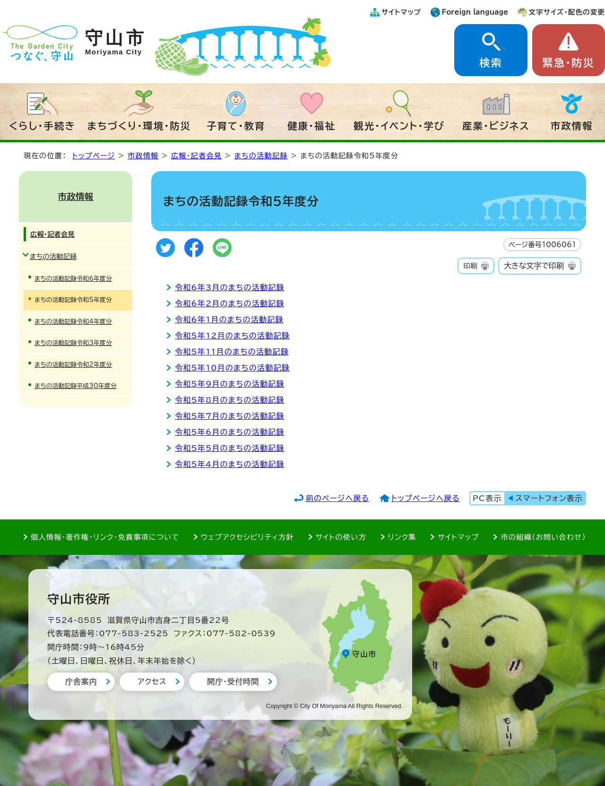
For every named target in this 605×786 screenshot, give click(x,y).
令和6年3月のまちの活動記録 (230, 287)
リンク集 (402, 537)
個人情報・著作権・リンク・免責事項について (105, 537)
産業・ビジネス (496, 125)
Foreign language (475, 12)
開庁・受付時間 (233, 681)
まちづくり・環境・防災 (139, 125)
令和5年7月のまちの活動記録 (230, 416)
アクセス (152, 681)
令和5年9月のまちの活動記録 (230, 384)
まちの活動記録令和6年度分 (73, 279)
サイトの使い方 (341, 537)
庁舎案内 (81, 681)
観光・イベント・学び (399, 125)
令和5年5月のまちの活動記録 (230, 448)
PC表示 (487, 498)
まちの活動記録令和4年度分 (73, 322)
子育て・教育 (236, 125)
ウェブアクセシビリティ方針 (247, 537)
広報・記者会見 (196, 155)
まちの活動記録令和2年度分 (73, 365)
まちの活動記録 (261, 155)
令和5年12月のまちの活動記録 (232, 335)
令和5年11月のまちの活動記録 (232, 351)
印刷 (470, 265)
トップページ (93, 155)
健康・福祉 (311, 125)
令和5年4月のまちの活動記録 (230, 464)
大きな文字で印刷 (534, 265)
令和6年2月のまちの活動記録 (230, 303)
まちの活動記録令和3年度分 (73, 343)
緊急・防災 (569, 63)
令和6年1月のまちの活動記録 (229, 319)
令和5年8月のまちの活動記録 (230, 400)
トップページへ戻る (425, 498)
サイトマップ (401, 12)
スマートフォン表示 (549, 498)
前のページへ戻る (338, 498)
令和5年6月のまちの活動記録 (230, 432)
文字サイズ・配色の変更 (567, 12)
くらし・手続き (42, 125)
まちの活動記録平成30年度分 (76, 386)
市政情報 (572, 125)
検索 (490, 63)
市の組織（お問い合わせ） (543, 537)
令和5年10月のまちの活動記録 (232, 367)
